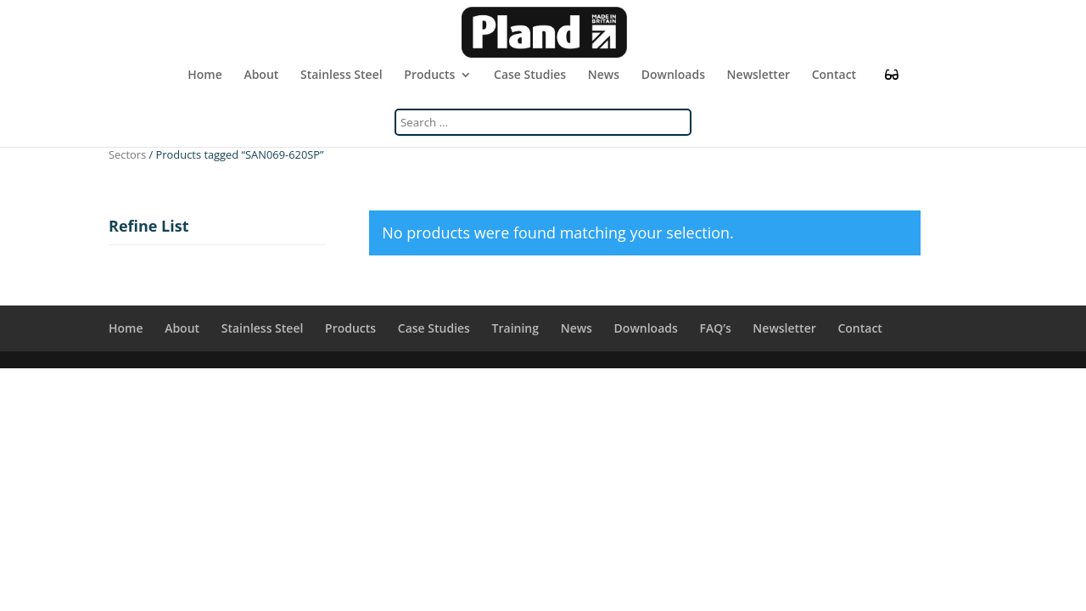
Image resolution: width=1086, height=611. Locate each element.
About (261, 75)
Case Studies (530, 75)
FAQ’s (715, 328)
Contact (834, 75)
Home (205, 75)
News (603, 75)
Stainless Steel (341, 75)
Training (515, 328)
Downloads (673, 75)
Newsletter (758, 75)
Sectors (127, 154)
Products (429, 75)
